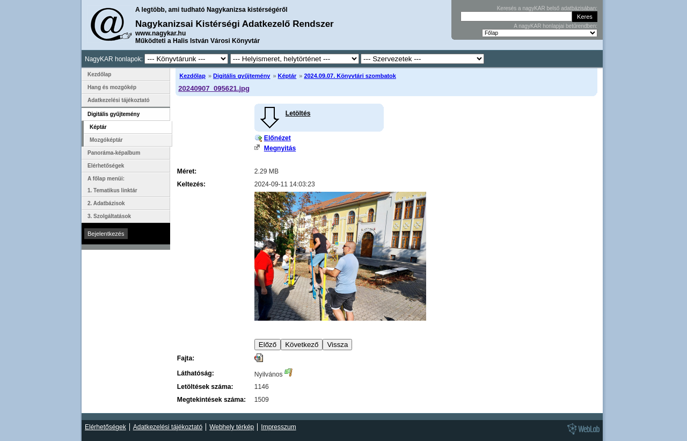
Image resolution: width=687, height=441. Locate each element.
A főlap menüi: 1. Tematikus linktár (112, 184)
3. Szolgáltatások (109, 216)
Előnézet (277, 138)
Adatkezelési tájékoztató (118, 100)
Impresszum (278, 427)
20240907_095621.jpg (214, 88)
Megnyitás (280, 148)
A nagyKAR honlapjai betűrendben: (555, 26)
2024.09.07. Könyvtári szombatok (350, 76)
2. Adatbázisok (106, 203)
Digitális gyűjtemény (241, 76)
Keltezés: (191, 184)
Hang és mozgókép (111, 87)
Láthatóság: (195, 373)
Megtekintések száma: (211, 399)
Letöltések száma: (205, 387)
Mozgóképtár (106, 140)
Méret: (186, 171)
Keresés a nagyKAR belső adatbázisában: (547, 8)
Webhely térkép (231, 427)
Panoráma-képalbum (113, 153)
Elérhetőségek (105, 166)
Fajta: (185, 358)
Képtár (287, 76)
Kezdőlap (192, 76)
